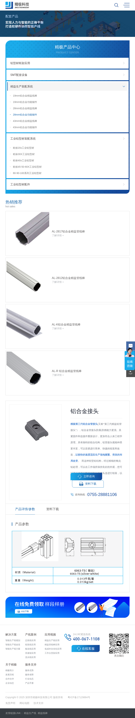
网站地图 (24, 703)
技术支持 (38, 703)
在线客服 (86, 648)
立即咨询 (86, 476)
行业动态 (29, 679)
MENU (126, 5)
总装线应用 (30, 640)
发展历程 (9, 674)
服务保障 (29, 674)
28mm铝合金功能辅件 (23, 114)
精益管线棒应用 (52, 644)
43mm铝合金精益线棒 (23, 121)
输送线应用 (30, 649)
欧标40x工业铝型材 (22, 160)
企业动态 (9, 683)
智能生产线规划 (12, 640)
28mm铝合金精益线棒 (23, 108)
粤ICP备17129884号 (79, 697)
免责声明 (10, 703)
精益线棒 (43, 713)
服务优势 (29, 670)
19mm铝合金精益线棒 (23, 95)
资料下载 (87, 484)
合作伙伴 (9, 679)
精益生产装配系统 (21, 86)
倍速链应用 (30, 653)
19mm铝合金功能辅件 (23, 102)
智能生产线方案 (12, 649)
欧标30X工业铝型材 (22, 154)
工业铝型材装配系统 (23, 138)
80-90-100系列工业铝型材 (25, 173)
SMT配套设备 (19, 74)
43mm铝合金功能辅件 (23, 127)
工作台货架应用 (52, 653)
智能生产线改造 (12, 644)
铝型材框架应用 (20, 63)
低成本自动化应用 (53, 649)
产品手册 (29, 683)
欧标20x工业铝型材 (22, 147)
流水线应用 (30, 657)
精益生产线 (30, 713)
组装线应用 (30, 644)
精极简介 (9, 670)
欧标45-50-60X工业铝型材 (26, 166)
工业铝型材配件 (20, 184)
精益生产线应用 (52, 640)
